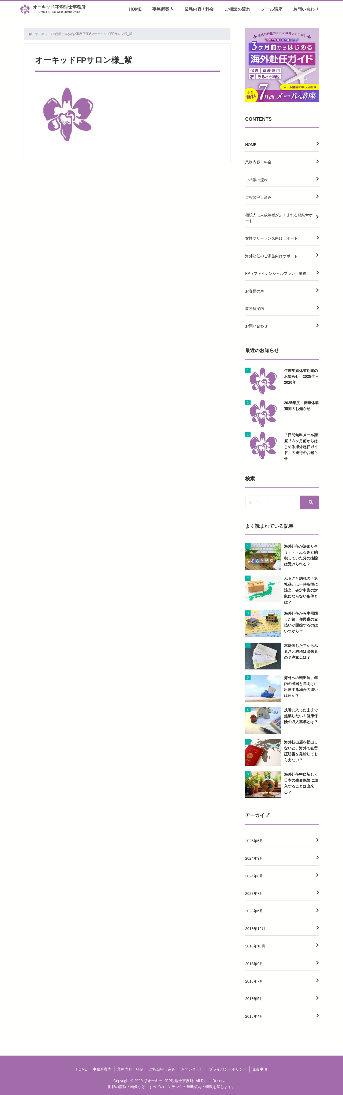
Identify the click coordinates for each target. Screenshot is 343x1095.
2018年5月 (254, 999)
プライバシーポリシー (228, 1069)
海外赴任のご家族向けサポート (271, 256)
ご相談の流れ (237, 9)
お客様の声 (254, 291)
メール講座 (271, 9)
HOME (135, 9)
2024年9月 (254, 858)
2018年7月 (254, 981)
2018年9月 (254, 964)
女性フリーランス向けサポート (271, 238)
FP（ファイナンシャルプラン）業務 (275, 273)
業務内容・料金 (258, 162)
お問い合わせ (306, 9)
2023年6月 (254, 911)
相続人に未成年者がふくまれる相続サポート (279, 218)
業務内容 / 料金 (199, 9)
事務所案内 (163, 9)
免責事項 (259, 1069)
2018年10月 (255, 946)
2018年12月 (255, 928)
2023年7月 (254, 893)
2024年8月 (254, 876)
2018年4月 (254, 1016)
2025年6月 (254, 841)
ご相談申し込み (258, 197)
